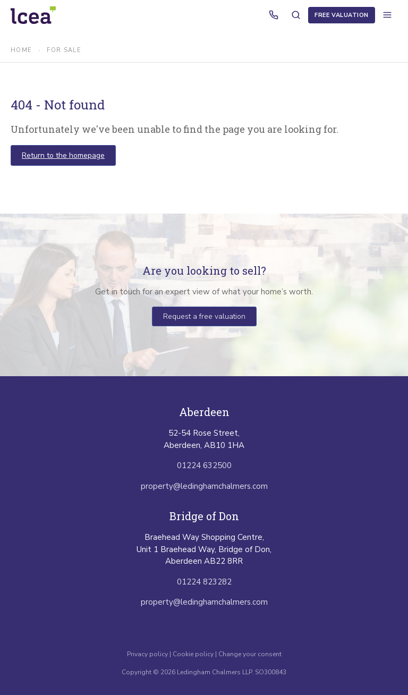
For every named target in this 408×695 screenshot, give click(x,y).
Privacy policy (148, 654)
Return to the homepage (63, 155)
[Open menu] (387, 15)
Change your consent (250, 654)
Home (21, 50)
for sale (64, 50)
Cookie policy (193, 654)
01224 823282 (204, 582)
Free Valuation (341, 15)
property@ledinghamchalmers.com (204, 486)
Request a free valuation (204, 316)
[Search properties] (296, 15)
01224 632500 (204, 465)
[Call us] (274, 15)
